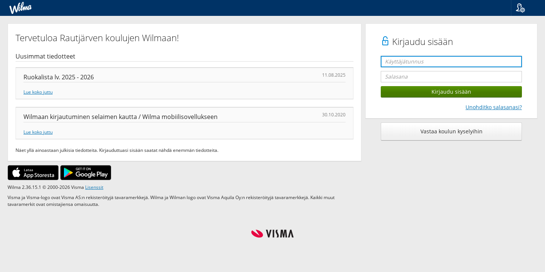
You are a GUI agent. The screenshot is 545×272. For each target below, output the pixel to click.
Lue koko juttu (38, 92)
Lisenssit (94, 187)
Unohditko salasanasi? (494, 107)
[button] (525, 8)
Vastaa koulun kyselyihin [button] (451, 131)
